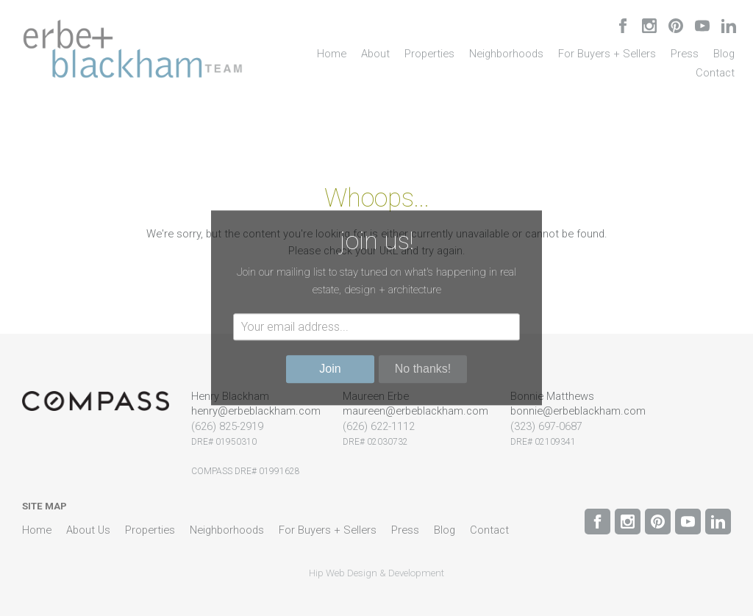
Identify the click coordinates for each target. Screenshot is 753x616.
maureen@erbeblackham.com (415, 411)
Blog (724, 53)
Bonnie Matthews (552, 396)
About (375, 53)
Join (329, 369)
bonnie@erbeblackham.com (578, 411)
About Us (88, 530)
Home (331, 53)
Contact (715, 72)
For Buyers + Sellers (607, 53)
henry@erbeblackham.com (256, 411)
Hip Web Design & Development (376, 573)
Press (685, 53)
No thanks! (423, 369)
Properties (429, 53)
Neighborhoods (506, 53)
